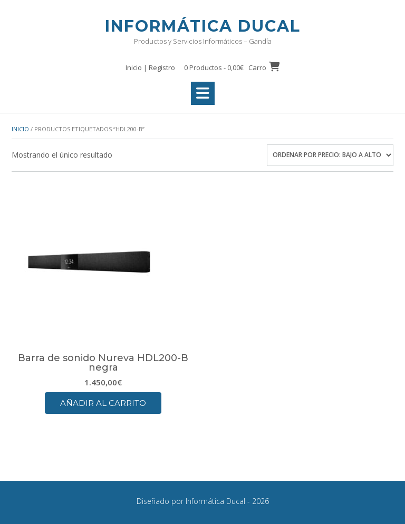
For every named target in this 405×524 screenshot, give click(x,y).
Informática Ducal (203, 26)
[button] (203, 93)
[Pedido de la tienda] (330, 155)
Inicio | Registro (150, 67)
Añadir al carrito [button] (103, 403)
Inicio (20, 129)
